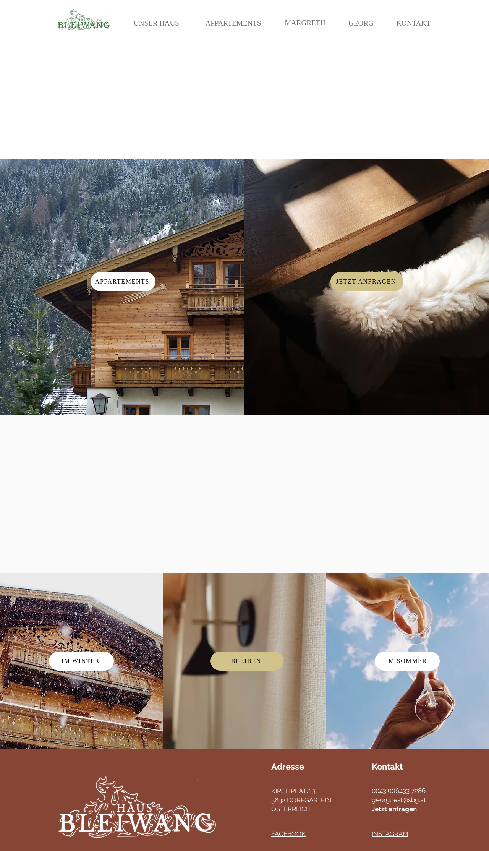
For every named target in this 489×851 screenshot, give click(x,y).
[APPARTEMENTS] (233, 23)
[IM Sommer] (407, 661)
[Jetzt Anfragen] (366, 281)
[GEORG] (361, 23)
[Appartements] (123, 281)
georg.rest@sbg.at (399, 800)
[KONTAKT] (413, 23)
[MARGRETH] (305, 23)
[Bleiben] (246, 661)
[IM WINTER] (81, 661)
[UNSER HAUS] (156, 23)
